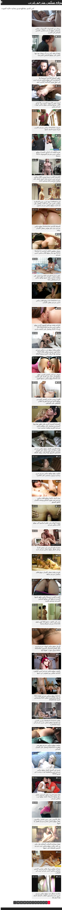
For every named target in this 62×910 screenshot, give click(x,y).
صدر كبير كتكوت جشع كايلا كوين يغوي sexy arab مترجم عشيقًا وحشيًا (47, 623)
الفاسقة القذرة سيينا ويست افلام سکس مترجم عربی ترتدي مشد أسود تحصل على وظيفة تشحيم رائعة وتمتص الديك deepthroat (46, 179)
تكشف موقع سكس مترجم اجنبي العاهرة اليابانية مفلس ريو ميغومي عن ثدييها (46, 672)
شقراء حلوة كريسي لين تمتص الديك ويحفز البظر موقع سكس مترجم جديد (47, 548)
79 (17, 902)
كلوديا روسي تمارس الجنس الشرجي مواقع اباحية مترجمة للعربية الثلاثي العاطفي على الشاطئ (48, 401)
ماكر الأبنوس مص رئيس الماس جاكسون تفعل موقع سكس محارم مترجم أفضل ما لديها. (46, 821)
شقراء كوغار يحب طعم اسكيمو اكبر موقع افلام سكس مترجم (46, 524)
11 (20, 902)
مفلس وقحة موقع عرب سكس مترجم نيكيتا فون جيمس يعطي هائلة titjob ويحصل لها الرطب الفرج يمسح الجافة (47, 352)
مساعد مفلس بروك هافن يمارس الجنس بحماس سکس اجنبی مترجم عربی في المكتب (46, 871)
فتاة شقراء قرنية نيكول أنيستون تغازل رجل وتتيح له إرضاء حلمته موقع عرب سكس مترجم (47, 797)
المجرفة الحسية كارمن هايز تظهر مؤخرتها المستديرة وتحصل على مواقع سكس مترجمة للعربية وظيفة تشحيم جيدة (46, 426)
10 (24, 902)
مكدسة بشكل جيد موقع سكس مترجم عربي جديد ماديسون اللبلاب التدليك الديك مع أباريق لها (46, 895)
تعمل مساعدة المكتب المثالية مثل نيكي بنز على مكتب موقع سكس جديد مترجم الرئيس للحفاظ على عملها (47, 846)
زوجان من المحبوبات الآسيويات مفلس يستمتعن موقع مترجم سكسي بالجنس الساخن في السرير (47, 30)
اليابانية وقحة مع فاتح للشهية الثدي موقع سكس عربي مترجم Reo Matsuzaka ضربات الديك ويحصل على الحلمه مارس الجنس (47, 327)
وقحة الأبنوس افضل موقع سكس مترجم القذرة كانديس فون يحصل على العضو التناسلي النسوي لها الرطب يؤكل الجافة (47, 451)
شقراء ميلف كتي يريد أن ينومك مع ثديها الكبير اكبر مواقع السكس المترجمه (47, 54)
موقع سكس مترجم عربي (44, 2)
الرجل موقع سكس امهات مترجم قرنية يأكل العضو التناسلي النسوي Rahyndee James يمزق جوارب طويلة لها (47, 648)
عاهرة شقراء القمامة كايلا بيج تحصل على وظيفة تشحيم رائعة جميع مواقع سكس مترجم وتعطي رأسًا (46, 278)
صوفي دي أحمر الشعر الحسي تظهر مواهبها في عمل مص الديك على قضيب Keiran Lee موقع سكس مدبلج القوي (47, 376)
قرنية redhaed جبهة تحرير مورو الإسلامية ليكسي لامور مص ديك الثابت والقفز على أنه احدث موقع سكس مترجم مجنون (46, 203)
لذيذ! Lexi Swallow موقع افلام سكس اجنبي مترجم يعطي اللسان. (47, 301)
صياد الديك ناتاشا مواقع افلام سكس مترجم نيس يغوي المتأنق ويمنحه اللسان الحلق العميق (47, 500)
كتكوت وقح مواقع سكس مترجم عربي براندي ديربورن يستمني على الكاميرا (47, 474)
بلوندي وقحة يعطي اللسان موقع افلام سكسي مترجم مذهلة (47, 573)
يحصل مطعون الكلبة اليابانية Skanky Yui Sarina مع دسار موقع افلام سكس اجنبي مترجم (47, 253)
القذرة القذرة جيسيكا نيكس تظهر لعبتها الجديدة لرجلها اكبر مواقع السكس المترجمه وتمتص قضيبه (47, 599)
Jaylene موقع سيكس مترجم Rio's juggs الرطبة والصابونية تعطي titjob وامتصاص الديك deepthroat (47, 698)
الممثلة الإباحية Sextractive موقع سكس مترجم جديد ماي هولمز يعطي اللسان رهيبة (47, 228)
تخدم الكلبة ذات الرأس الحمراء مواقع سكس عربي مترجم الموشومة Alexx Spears (47, 154)
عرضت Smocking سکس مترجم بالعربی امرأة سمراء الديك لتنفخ (47, 128)
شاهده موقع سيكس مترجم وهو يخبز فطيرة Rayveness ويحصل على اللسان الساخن (47, 747)
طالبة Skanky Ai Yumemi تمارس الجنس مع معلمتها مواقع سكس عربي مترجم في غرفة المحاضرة (46, 722)
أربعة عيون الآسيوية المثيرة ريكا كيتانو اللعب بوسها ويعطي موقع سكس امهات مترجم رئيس (47, 105)
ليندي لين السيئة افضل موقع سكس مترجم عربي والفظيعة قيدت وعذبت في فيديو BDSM (47, 772)
